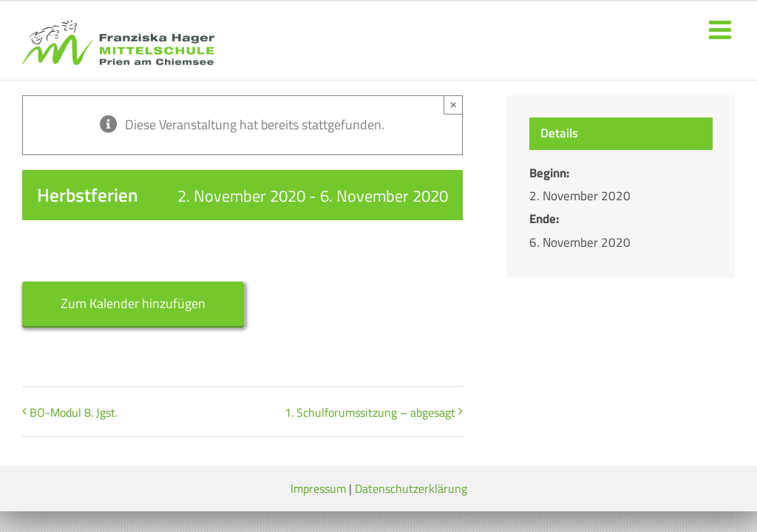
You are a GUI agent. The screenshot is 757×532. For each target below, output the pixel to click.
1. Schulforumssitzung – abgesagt (370, 412)
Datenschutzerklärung (411, 488)
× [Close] (453, 104)
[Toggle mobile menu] (722, 29)
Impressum (318, 488)
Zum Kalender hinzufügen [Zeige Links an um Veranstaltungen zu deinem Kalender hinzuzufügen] (133, 303)
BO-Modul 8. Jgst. (74, 412)
